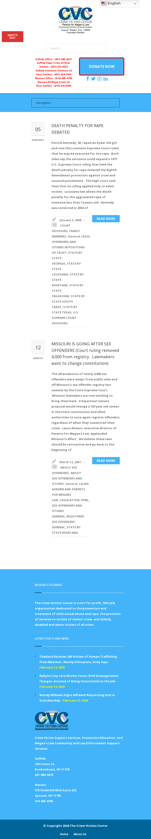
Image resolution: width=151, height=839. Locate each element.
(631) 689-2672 (63, 59)
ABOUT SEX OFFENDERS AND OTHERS (67, 478)
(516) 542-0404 (62, 85)
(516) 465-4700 (63, 78)
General (74, 236)
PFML (85, 500)
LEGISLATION (69, 500)
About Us (80, 834)
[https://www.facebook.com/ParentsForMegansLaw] (88, 78)
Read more (106, 218)
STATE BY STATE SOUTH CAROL (68, 301)
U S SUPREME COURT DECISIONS (65, 317)
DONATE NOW (101, 66)
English (111, 3)
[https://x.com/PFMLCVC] (94, 78)
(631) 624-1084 (62, 74)
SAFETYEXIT (12, 36)
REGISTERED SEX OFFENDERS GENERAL (68, 521)
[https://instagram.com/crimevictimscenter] (100, 78)
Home (64, 834)
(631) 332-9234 (59, 66)
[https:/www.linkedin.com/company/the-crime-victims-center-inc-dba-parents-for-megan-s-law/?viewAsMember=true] (106, 78)
